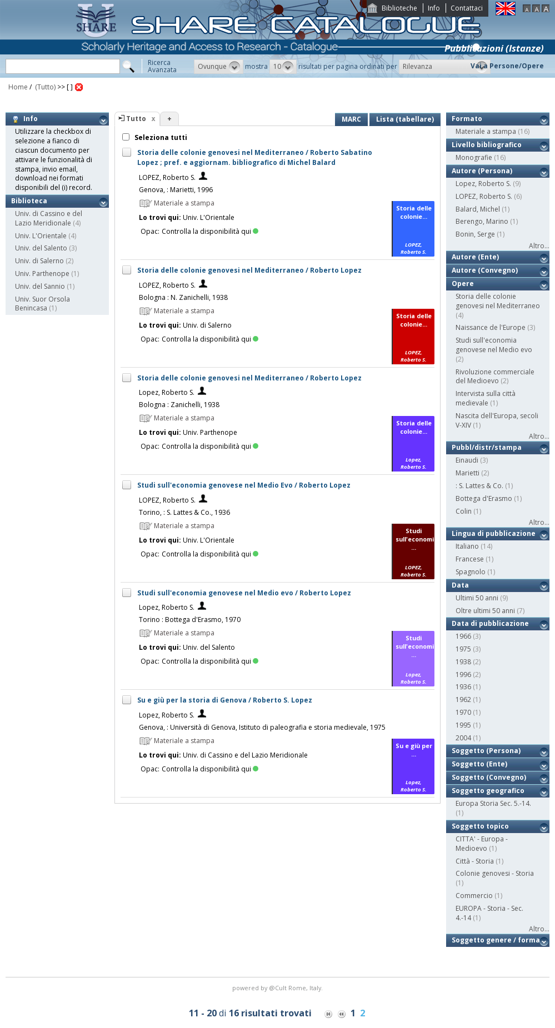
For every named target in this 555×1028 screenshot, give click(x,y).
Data (460, 585)
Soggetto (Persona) (486, 750)
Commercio (474, 895)
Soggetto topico (480, 826)
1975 (463, 649)
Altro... (539, 245)
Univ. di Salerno (39, 260)
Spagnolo (471, 571)
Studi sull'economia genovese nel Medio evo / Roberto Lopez (244, 593)
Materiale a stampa (486, 131)
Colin (464, 511)
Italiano (467, 546)
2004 (463, 738)
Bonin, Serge (475, 234)
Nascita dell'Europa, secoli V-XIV (497, 420)
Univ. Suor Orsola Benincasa (42, 303)
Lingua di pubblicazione (494, 533)
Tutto (136, 118)
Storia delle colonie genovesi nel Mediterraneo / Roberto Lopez (249, 270)
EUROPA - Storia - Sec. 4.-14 (489, 913)
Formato (467, 118)
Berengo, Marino (482, 221)
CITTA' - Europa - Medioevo (482, 843)
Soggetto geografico (488, 790)
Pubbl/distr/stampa (487, 447)
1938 (463, 661)
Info (434, 8)
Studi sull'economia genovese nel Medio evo (494, 344)
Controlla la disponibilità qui (210, 231)
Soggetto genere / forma (496, 940)
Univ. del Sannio (40, 286)
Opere (463, 283)
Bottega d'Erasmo (484, 498)
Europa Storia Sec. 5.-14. (493, 803)
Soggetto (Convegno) (489, 777)
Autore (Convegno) (485, 270)
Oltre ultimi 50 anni (485, 610)
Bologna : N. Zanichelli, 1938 (183, 297)
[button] (218, 66)
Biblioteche (399, 8)
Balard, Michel (478, 209)
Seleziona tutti (160, 137)
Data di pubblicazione (490, 623)
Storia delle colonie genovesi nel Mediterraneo (498, 301)
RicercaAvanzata (162, 66)
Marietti (467, 473)
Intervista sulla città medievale (486, 398)
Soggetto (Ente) (479, 764)
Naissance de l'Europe (491, 327)
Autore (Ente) (475, 257)
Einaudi (467, 460)
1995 (463, 725)
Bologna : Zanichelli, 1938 (179, 404)
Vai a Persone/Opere (507, 66)
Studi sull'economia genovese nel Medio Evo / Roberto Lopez (244, 485)
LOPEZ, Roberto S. (167, 177)
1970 (463, 712)
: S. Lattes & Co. (479, 485)
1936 (463, 686)
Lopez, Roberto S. (166, 392)
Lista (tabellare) (405, 119)
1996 (463, 674)
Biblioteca (29, 200)
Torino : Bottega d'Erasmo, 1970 (190, 619)
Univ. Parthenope (42, 273)
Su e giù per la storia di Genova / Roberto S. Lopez (224, 700)
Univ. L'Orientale (41, 235)
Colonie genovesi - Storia (495, 873)
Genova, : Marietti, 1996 (176, 189)
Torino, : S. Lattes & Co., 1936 (184, 512)
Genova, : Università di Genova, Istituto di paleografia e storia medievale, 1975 (262, 727)
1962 (463, 699)
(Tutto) (44, 87)
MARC (351, 119)
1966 (463, 636)
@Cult (278, 988)
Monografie (474, 157)
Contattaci (467, 8)
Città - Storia (475, 861)
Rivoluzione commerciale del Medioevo (495, 376)
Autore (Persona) (482, 170)
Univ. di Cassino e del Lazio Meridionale (48, 218)
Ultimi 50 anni (477, 598)
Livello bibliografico (487, 144)
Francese (470, 559)
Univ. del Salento (41, 248)
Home (18, 87)
